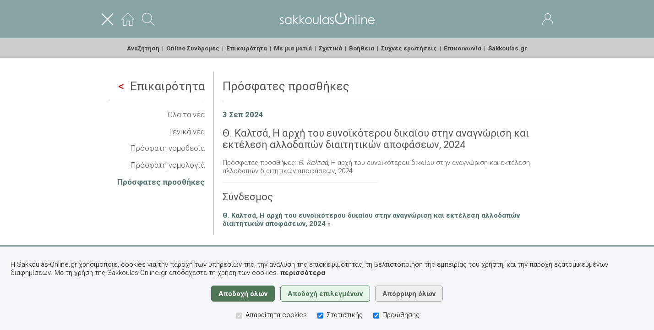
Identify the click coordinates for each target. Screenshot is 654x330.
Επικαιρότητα (161, 86)
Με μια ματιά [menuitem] (293, 48)
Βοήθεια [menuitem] (361, 48)
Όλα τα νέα (186, 114)
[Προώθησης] (376, 316)
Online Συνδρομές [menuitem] (192, 48)
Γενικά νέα (187, 131)
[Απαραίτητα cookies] (239, 316)
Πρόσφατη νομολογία (167, 165)
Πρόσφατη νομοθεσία (167, 148)
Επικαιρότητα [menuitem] (246, 48)
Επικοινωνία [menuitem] (462, 48)
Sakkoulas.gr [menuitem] (507, 48)
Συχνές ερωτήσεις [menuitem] (409, 48)
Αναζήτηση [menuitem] (143, 48)
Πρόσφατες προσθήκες (161, 182)
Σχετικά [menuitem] (330, 48)
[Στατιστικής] (320, 316)
